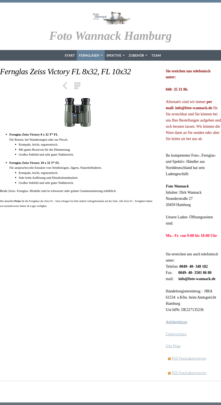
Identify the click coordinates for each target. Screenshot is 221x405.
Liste (77, 85)
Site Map (173, 345)
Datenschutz (176, 334)
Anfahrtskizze (176, 322)
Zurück (66, 85)
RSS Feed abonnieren (189, 358)
